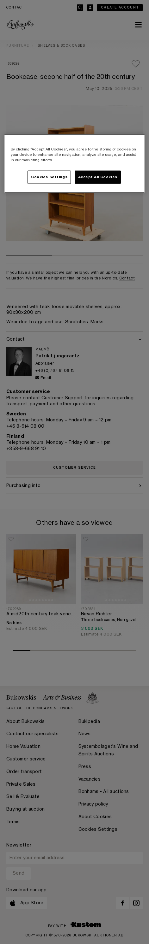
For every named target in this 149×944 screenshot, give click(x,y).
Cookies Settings (49, 177)
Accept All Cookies (97, 177)
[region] (74, 163)
